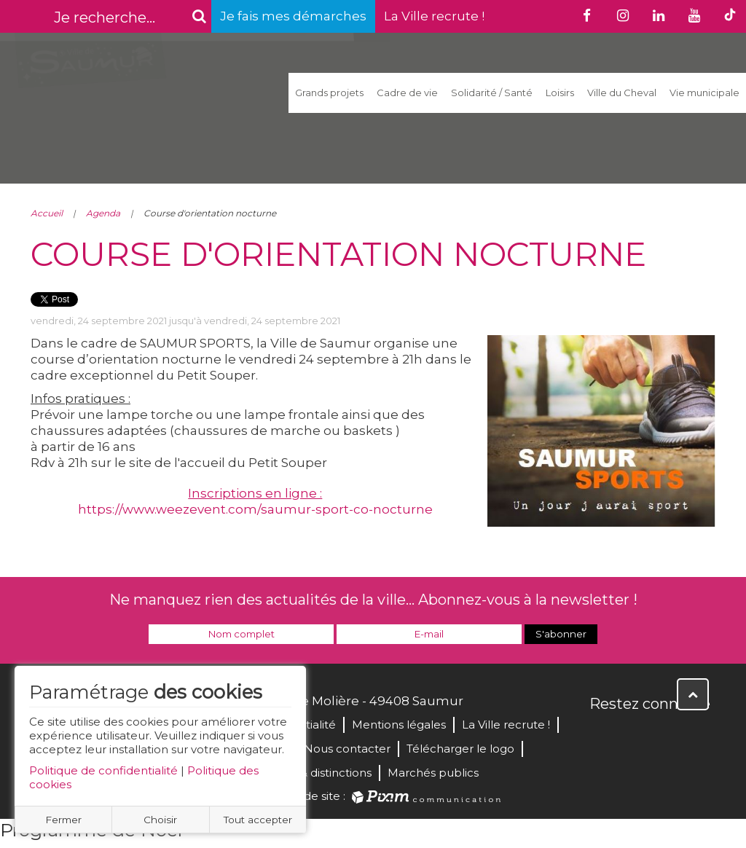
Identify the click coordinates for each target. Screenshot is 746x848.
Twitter (634, 735)
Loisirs (560, 92)
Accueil (47, 213)
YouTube (666, 735)
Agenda (103, 213)
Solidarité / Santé (492, 92)
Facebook (602, 735)
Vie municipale (704, 92)
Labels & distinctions (316, 773)
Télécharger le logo (460, 748)
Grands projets (329, 92)
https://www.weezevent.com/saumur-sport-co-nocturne (255, 509)
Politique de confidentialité (103, 770)
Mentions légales (399, 724)
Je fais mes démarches (293, 16)
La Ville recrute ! (434, 16)
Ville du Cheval (621, 92)
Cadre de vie (407, 92)
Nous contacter (347, 748)
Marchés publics (433, 773)
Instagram (698, 735)
